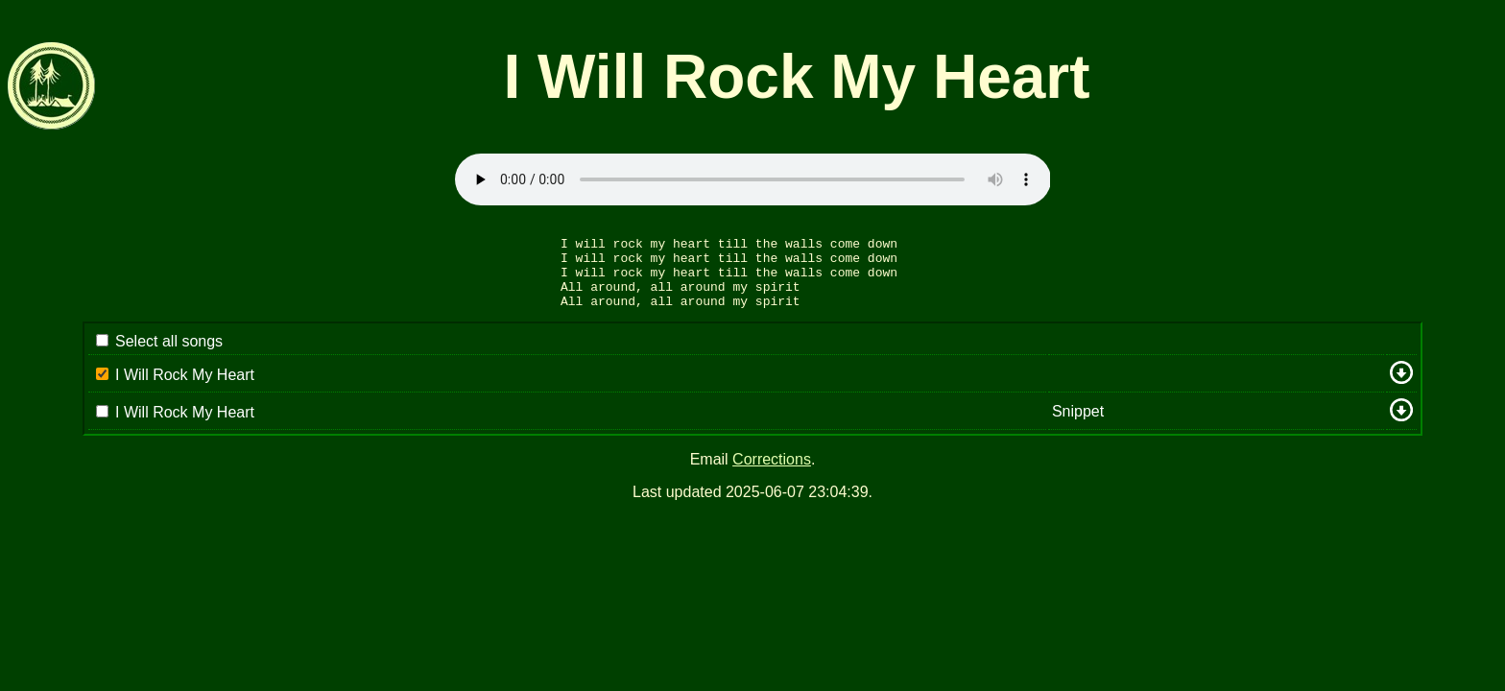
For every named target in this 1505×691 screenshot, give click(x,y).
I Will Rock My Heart (184, 389)
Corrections (771, 473)
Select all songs (169, 355)
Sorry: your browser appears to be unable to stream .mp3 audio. (753, 179)
